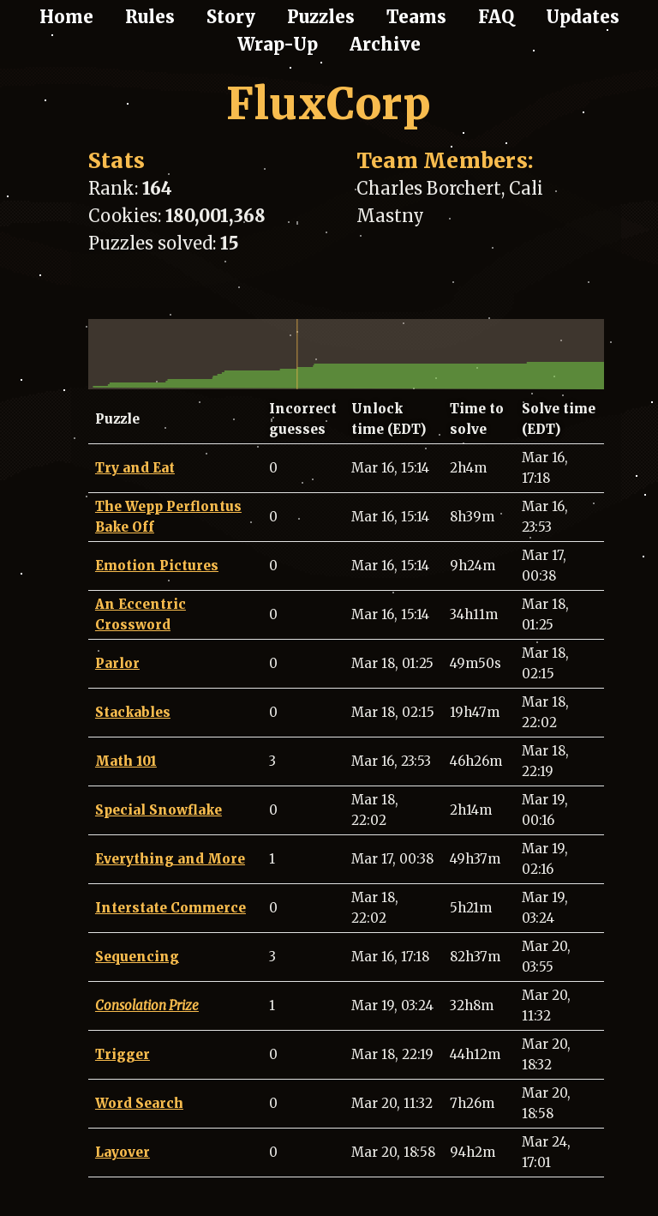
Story (230, 16)
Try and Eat (135, 468)
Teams (416, 16)
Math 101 (126, 761)
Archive (385, 44)
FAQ (496, 16)
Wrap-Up (277, 44)
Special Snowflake (158, 810)
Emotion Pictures (156, 565)
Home (66, 16)
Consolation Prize (147, 1005)
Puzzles (321, 16)
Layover (122, 1152)
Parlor (117, 663)
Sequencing (137, 956)
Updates (582, 16)
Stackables (132, 712)
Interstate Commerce (170, 908)
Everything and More (170, 859)
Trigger (122, 1054)
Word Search (139, 1103)
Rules (150, 16)
